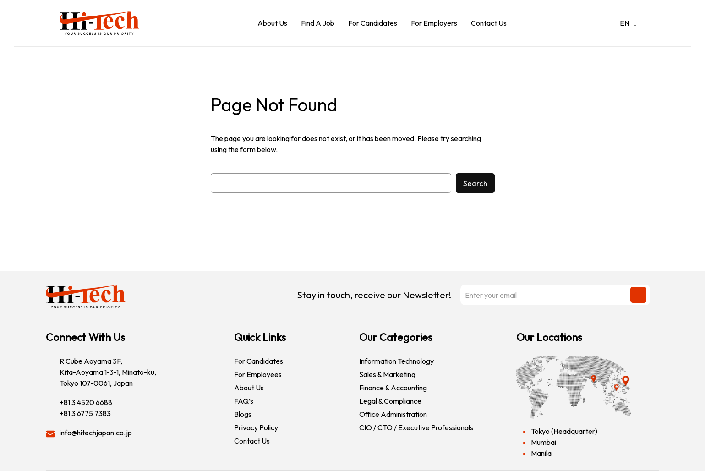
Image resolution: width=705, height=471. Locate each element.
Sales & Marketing (387, 374)
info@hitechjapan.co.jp (96, 432)
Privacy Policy (256, 427)
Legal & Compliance (390, 400)
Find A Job (317, 22)
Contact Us (489, 22)
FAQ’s (243, 400)
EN (628, 22)
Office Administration (393, 414)
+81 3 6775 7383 (85, 413)
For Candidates (372, 22)
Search (475, 183)
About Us (272, 22)
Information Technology (396, 361)
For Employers (434, 22)
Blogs (242, 414)
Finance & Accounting (393, 387)
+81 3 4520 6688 (86, 402)
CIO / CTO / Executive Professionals (416, 427)
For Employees (258, 374)
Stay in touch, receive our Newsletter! (473, 295)
